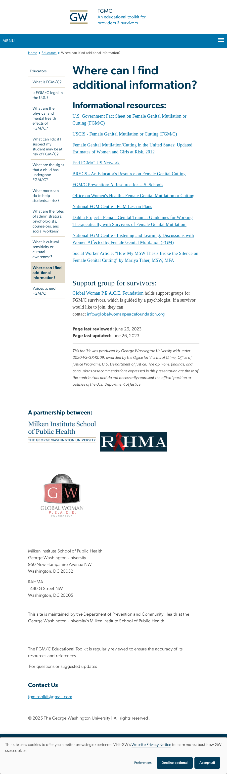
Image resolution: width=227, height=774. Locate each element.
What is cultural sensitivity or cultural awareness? (46, 249)
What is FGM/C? (47, 82)
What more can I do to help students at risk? (47, 196)
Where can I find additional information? (47, 273)
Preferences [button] (143, 763)
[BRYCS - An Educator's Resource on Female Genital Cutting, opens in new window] (129, 173)
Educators (49, 53)
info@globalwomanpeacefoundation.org (126, 314)
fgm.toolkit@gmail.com (50, 697)
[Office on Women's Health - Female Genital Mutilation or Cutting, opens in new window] (133, 195)
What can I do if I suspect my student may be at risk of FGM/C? (47, 146)
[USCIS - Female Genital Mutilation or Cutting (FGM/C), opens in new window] (125, 134)
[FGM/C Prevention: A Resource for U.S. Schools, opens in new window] (118, 184)
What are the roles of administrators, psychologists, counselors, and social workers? (48, 221)
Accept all (207, 763)
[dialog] (113, 755)
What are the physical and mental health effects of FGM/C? (44, 118)
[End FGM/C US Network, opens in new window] (96, 162)
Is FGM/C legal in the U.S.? (48, 95)
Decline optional (175, 763)
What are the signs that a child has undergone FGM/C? (48, 172)
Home (32, 53)
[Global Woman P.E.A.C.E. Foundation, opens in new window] (108, 293)
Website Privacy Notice (151, 745)
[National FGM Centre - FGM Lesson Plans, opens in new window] (112, 206)
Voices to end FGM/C (44, 290)
